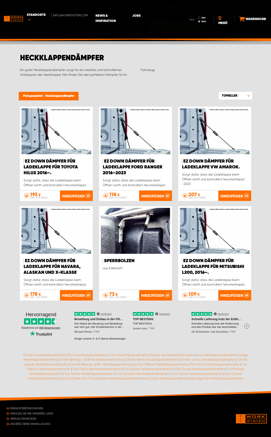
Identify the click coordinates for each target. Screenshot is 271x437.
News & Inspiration (120, 6)
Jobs (148, 6)
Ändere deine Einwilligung (30, 424)
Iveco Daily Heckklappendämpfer (166, 378)
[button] (235, 95)
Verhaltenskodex (23, 418)
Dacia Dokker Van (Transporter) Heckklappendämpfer (101, 378)
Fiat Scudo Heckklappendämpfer (200, 369)
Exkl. (198, 10)
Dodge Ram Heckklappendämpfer (218, 378)
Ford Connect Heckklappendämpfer (141, 374)
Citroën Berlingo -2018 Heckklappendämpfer (90, 360)
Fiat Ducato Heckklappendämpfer (148, 369)
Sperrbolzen (119, 261)
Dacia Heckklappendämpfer (172, 355)
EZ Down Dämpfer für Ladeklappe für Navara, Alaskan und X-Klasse (52, 267)
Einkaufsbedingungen (26, 408)
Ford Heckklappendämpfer (129, 355)
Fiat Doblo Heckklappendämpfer (97, 369)
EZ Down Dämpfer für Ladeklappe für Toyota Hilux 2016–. (51, 167)
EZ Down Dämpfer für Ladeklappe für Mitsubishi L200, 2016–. (213, 267)
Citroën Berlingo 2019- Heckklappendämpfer (102, 364)
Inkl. (198, 6)
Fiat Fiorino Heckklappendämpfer (215, 364)
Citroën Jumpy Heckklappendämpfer (207, 360)
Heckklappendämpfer (60, 96)
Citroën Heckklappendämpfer (44, 355)
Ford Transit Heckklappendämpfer (88, 374)
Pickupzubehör (33, 96)
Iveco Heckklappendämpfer (215, 355)
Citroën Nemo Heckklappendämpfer (151, 360)
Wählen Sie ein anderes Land (31, 413)
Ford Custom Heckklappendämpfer (196, 374)
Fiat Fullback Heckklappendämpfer (162, 364)
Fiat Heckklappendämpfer (88, 355)
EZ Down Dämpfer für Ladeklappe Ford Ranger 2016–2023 (132, 167)
